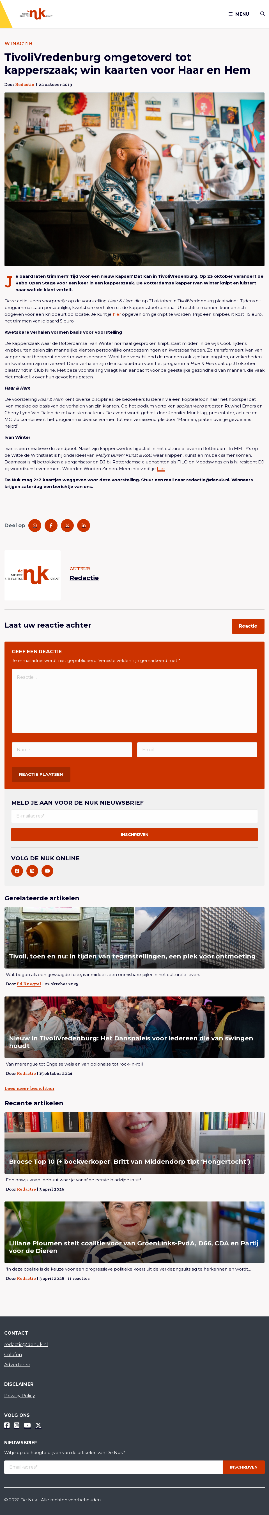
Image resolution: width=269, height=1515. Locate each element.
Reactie (248, 626)
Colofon (13, 1354)
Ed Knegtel (29, 983)
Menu (239, 14)
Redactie (24, 84)
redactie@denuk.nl (26, 1344)
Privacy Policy (19, 1395)
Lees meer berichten (29, 1088)
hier (116, 314)
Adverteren (17, 1364)
